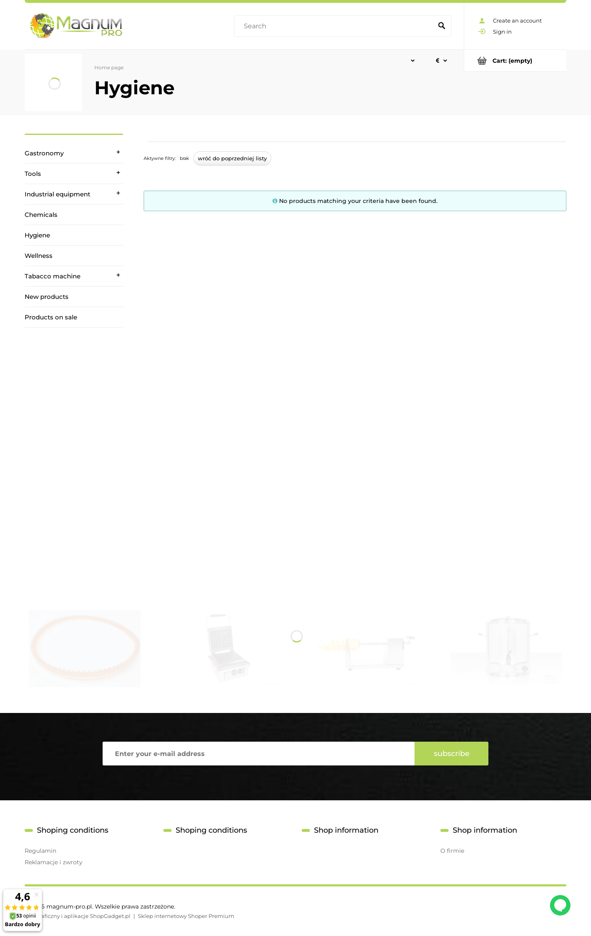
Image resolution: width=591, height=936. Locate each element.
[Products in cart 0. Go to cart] (515, 60)
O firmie (452, 850)
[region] (74, 442)
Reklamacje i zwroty (53, 862)
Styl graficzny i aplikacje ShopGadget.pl (78, 916)
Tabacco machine (52, 276)
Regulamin (40, 850)
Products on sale (51, 317)
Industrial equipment (57, 194)
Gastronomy (44, 153)
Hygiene (37, 235)
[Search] (441, 26)
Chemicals (41, 215)
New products (47, 297)
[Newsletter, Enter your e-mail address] (259, 753)
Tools (33, 174)
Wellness (39, 256)
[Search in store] (335, 26)
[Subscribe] (451, 753)
